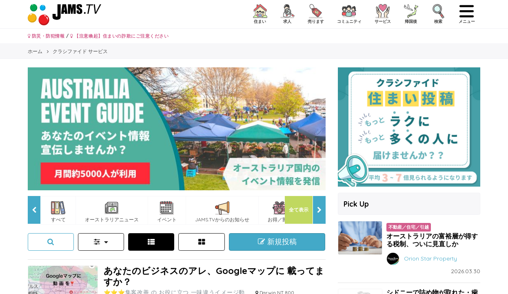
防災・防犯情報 (46, 36)
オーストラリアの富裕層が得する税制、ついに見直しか (432, 240)
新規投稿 (277, 242)
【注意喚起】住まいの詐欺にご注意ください (119, 36)
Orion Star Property (430, 258)
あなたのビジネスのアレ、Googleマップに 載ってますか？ (214, 276)
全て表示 (298, 210)
